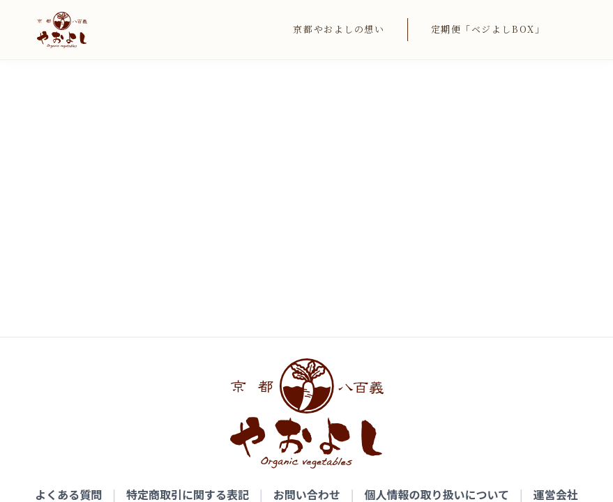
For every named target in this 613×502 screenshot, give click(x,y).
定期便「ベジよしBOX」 (488, 29)
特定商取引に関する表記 (187, 252)
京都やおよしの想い (338, 29)
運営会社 (555, 252)
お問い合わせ (306, 252)
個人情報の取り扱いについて (437, 252)
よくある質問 (68, 252)
